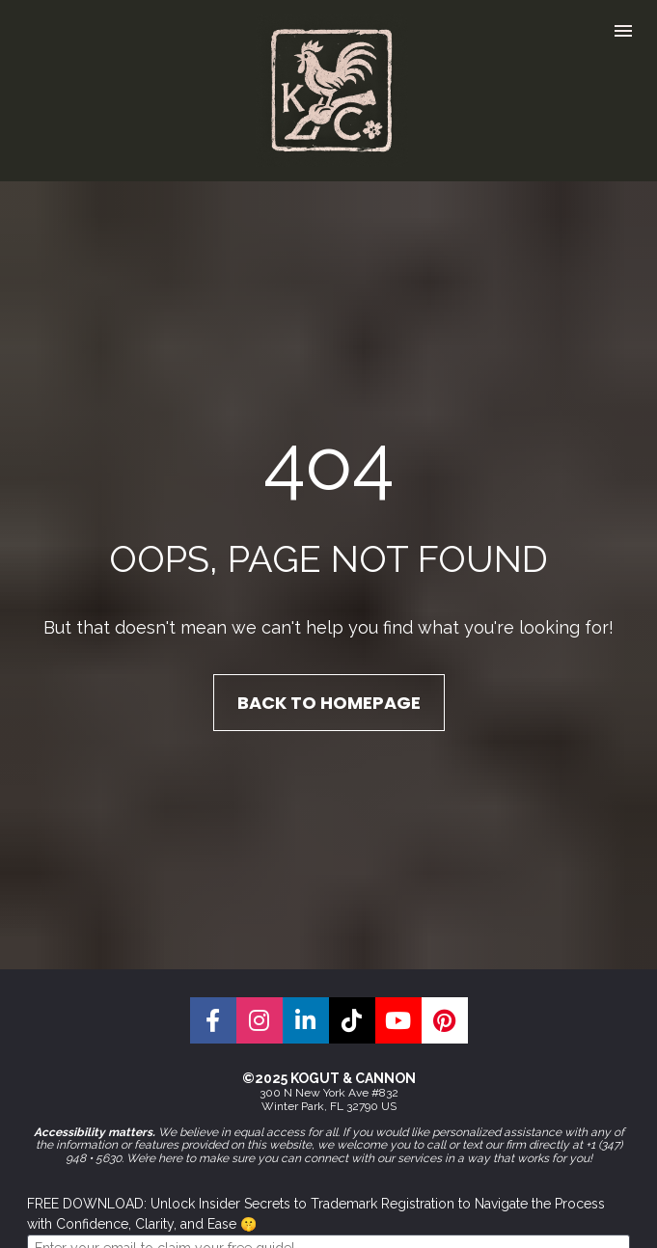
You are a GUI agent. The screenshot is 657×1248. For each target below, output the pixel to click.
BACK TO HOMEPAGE (329, 675)
